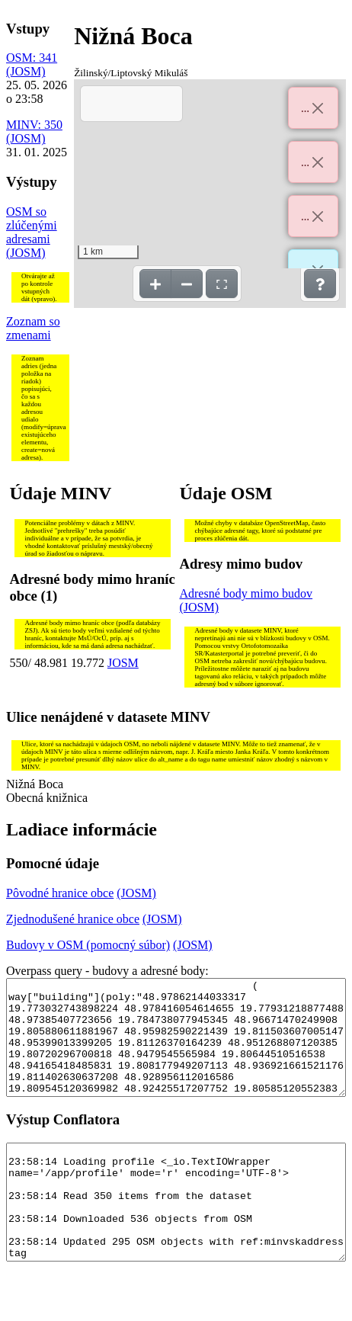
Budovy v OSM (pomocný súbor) (88, 944)
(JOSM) (26, 71)
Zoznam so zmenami (33, 328)
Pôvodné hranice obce (60, 893)
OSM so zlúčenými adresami (31, 225)
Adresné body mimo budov (245, 593)
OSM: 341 (31, 57)
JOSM (123, 662)
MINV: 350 (34, 124)
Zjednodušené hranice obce (72, 918)
